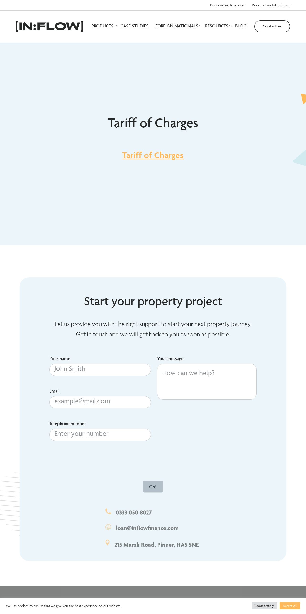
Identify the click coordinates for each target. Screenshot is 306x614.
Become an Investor (227, 5)
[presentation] (85, 457)
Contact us (272, 26)
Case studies (134, 26)
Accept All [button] (290, 606)
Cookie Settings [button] (264, 606)
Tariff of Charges (153, 155)
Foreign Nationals (178, 26)
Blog (241, 26)
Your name (59, 360)
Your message (170, 360)
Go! (153, 488)
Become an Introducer (271, 5)
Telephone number (67, 424)
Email (54, 392)
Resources (218, 26)
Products (104, 26)
